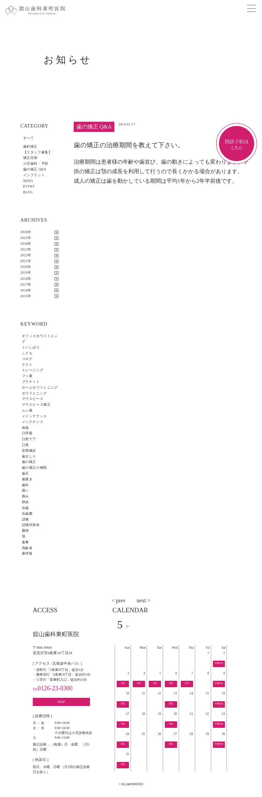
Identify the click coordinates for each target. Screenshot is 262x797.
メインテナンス (34, 416)
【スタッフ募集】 (37, 152)
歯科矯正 (30, 146)
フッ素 (27, 376)
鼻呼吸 (27, 553)
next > (143, 600)
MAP (61, 702)
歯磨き (27, 479)
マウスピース (32, 399)
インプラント (34, 175)
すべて (28, 138)
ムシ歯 (27, 410)
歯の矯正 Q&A (34, 169)
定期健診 (29, 450)
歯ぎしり (29, 456)
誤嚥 (25, 519)
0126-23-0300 (53, 688)
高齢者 (27, 548)
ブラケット (31, 382)
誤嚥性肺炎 (31, 525)
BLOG (28, 192)
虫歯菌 (27, 513)
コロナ (27, 359)
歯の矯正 (29, 462)
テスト (27, 364)
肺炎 (25, 502)
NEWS (28, 181)
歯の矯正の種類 (34, 467)
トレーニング (32, 370)
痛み (25, 496)
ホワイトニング (34, 393)
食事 (25, 542)
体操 (25, 428)
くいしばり (31, 347)
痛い (25, 490)
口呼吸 (27, 433)
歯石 (25, 473)
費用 (25, 530)
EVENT (29, 186)
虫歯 (25, 508)
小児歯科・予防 (35, 163)
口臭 (25, 445)
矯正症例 (30, 158)
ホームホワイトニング (40, 387)
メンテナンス (32, 422)
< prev (119, 600)
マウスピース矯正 (36, 404)
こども (27, 353)
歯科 (25, 485)
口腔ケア (29, 439)
